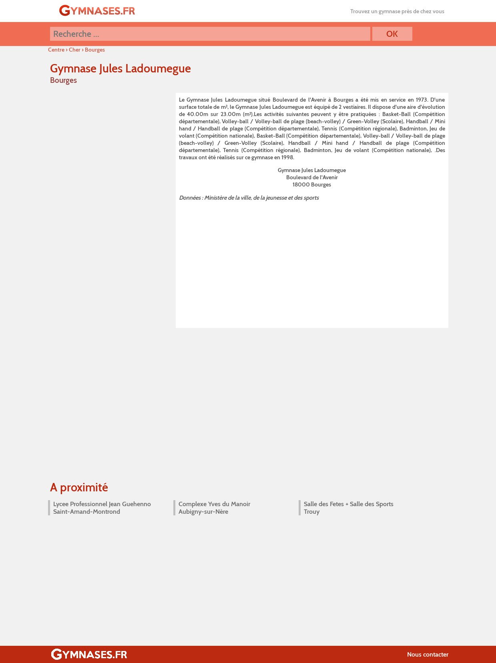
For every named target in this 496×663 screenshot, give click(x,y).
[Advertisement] (312, 263)
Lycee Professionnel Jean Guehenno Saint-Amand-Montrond (102, 507)
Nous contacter (427, 654)
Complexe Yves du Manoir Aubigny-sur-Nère (214, 507)
